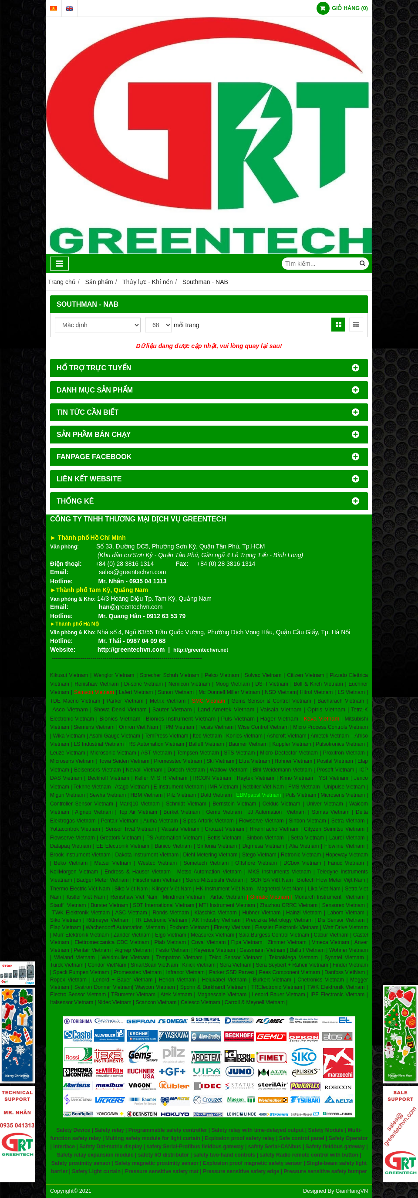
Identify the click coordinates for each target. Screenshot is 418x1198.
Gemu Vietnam (224, 812)
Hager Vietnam (279, 718)
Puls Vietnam (238, 718)
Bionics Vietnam (119, 718)
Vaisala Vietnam (281, 709)
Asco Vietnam (70, 709)
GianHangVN (352, 1191)
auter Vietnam (174, 709)
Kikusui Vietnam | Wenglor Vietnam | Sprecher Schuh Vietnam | (126, 675)
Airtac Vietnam (227, 897)
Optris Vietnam (326, 709)
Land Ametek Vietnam (226, 709)
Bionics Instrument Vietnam (181, 718)
